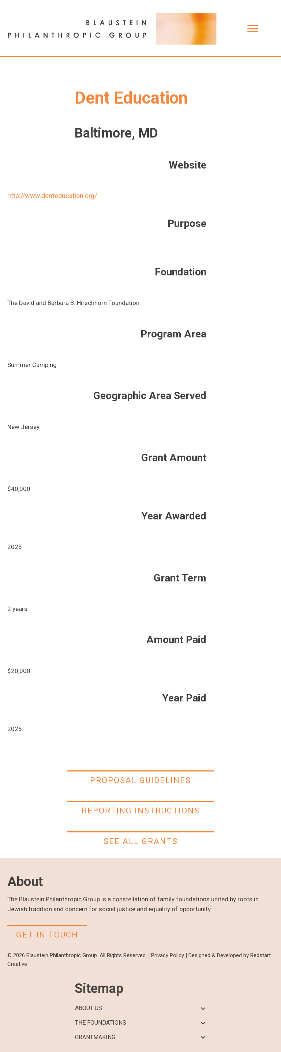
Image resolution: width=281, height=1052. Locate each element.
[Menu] (252, 29)
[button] (202, 1008)
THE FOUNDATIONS (100, 1022)
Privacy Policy (167, 955)
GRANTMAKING (95, 1037)
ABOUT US (88, 1008)
